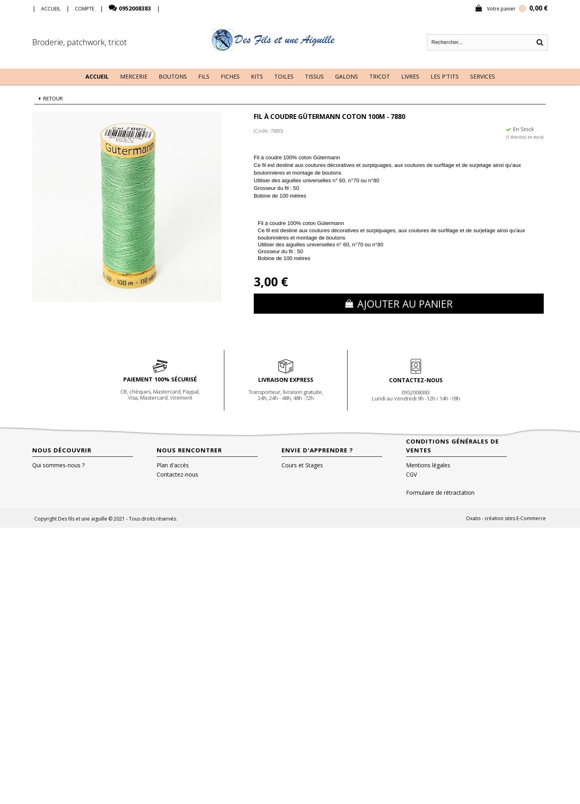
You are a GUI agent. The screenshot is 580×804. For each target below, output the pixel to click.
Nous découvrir (61, 450)
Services (482, 76)
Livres (410, 76)
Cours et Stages (302, 465)
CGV (411, 474)
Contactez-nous (177, 474)
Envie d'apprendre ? (317, 450)
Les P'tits (445, 76)
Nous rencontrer (189, 450)
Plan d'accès (173, 465)
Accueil (97, 76)
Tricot (379, 76)
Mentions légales (428, 465)
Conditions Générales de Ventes (452, 445)
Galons (346, 76)
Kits (257, 76)
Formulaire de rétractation (440, 492)
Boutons (173, 76)
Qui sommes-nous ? (58, 465)
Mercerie (133, 76)
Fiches (230, 76)
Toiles (284, 76)
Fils (203, 76)
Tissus (314, 76)
